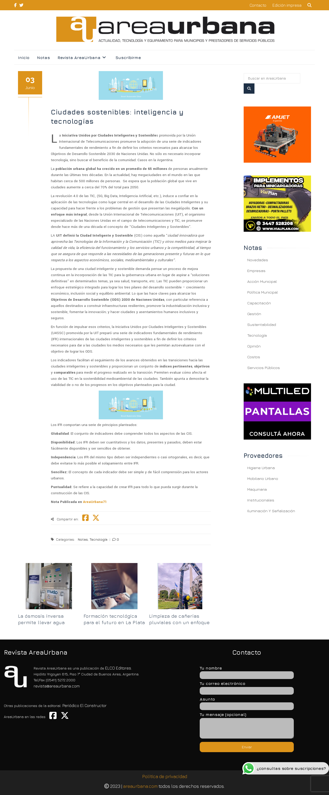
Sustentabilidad (261, 324)
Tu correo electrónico (247, 686)
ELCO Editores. (118, 668)
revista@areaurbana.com (57, 686)
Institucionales (260, 500)
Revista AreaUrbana (79, 57)
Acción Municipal (262, 281)
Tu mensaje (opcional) (247, 725)
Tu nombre (247, 671)
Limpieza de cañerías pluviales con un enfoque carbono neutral (179, 622)
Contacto (258, 5)
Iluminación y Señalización (271, 511)
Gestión (254, 314)
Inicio (23, 57)
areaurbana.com (140, 786)
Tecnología (98, 539)
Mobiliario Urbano (262, 478)
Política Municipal (262, 292)
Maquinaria (257, 489)
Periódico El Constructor (84, 705)
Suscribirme (128, 57)
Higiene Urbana (261, 468)
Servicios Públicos (263, 367)
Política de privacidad (164, 776)
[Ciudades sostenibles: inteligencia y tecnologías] (277, 134)
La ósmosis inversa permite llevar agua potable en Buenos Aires (47, 622)
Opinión (254, 346)
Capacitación (259, 303)
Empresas (256, 270)
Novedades (257, 260)
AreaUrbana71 (94, 501)
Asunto (247, 702)
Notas (43, 57)
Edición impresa (286, 5)
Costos (253, 357)
